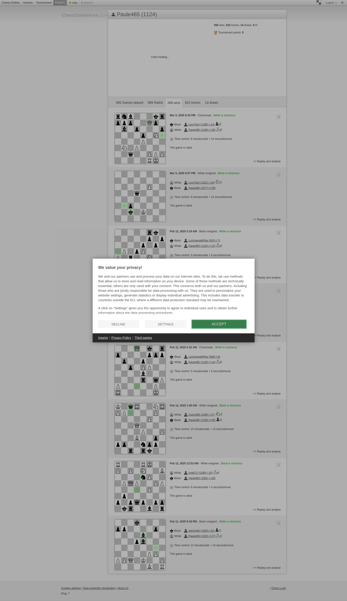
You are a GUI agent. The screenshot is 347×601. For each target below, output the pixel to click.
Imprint (103, 338)
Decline (118, 324)
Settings (166, 324)
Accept (219, 324)
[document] (173, 290)
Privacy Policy (121, 338)
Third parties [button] (143, 338)
